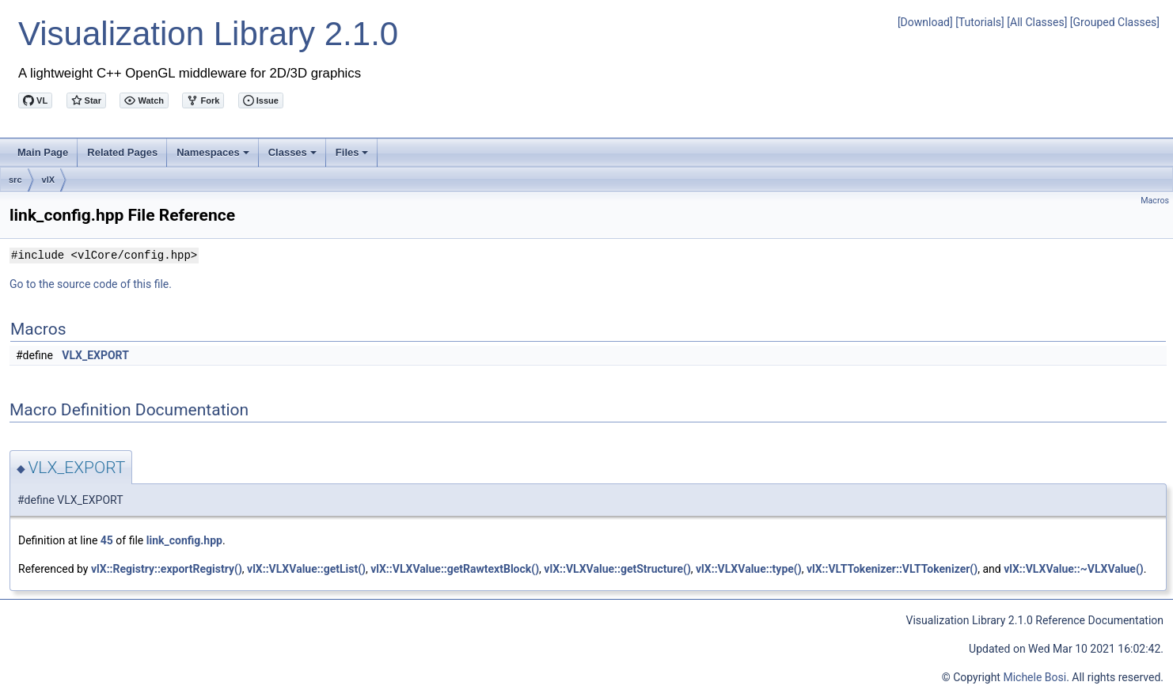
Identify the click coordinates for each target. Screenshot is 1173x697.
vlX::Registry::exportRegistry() (166, 569)
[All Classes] (1037, 22)
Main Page (42, 152)
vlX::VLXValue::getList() (306, 569)
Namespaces (214, 156)
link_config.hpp (184, 540)
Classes (293, 156)
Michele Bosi (1034, 677)
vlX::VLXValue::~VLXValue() (1074, 569)
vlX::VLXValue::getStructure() (617, 569)
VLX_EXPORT (95, 355)
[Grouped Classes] (1115, 22)
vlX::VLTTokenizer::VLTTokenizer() (892, 569)
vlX (48, 179)
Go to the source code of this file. (90, 284)
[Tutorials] (979, 22)
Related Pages (122, 152)
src (15, 179)
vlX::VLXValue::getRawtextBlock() (454, 569)
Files (353, 156)
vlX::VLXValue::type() (749, 569)
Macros (1155, 200)
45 (107, 540)
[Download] (925, 22)
